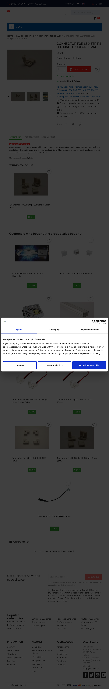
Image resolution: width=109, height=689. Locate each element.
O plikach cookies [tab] (90, 329)
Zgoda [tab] (19, 329)
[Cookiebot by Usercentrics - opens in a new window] (94, 322)
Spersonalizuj (54, 365)
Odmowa (20, 365)
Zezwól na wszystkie (89, 365)
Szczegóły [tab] (54, 329)
